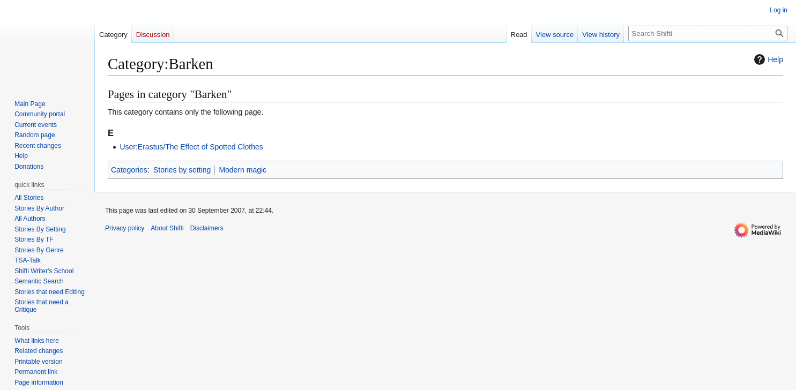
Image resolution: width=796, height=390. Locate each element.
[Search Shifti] (707, 33)
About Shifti (167, 228)
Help (767, 59)
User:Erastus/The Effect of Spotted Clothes (191, 146)
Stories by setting (182, 170)
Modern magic (242, 170)
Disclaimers (207, 228)
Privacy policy (124, 228)
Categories (129, 170)
